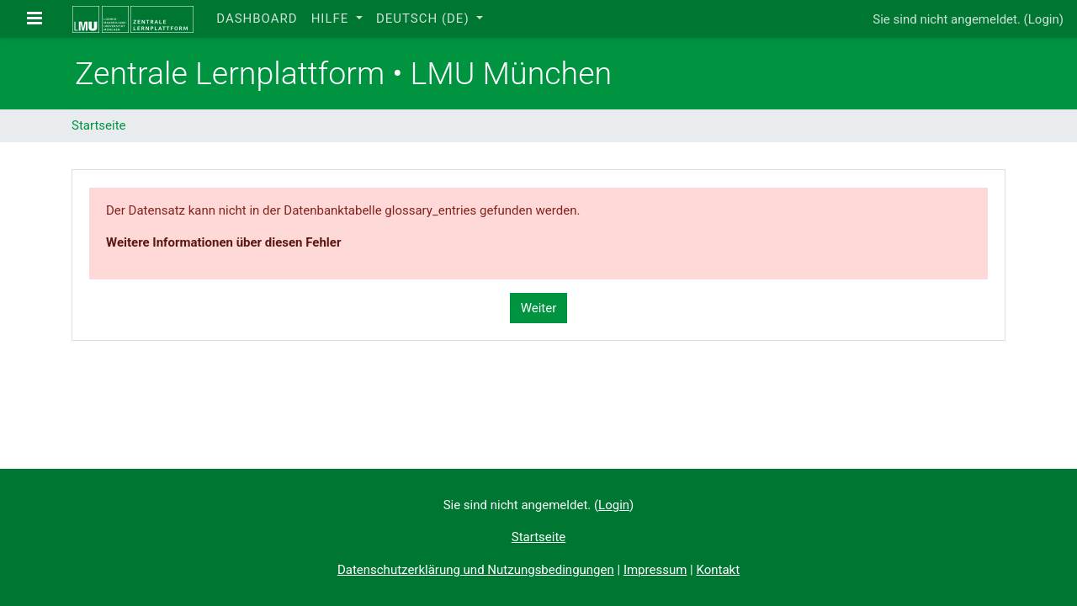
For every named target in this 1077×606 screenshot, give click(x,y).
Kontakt (718, 569)
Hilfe (332, 18)
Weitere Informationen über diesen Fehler (223, 242)
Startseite (99, 125)
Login (1043, 19)
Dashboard (256, 18)
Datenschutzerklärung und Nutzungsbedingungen (475, 569)
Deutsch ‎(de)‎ (424, 18)
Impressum (655, 569)
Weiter (539, 308)
